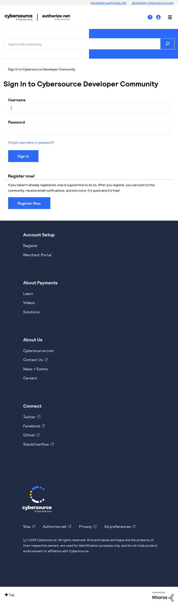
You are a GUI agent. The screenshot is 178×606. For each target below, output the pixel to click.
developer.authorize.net (109, 3)
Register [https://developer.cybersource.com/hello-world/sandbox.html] (30, 245)
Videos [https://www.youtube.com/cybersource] (29, 302)
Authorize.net (55, 526)
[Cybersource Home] (37, 499)
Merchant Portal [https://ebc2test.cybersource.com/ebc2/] (37, 255)
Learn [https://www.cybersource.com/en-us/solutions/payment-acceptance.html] (28, 293)
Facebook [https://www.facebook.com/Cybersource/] (31, 426)
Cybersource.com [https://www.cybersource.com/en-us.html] (38, 350)
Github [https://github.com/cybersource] (29, 435)
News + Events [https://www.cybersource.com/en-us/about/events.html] (35, 369)
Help (152, 17)
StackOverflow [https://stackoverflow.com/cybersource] (36, 444)
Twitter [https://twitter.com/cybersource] (29, 417)
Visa (26, 526)
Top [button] (11, 595)
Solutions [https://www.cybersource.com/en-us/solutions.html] (31, 312)
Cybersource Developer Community (18, 17)
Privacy (85, 526)
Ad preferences (117, 526)
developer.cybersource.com (152, 3)
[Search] (89, 43)
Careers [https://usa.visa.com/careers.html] (30, 378)
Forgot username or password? (31, 142)
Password (16, 122)
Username (16, 100)
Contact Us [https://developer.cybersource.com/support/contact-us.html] (33, 359)
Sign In (159, 17)
